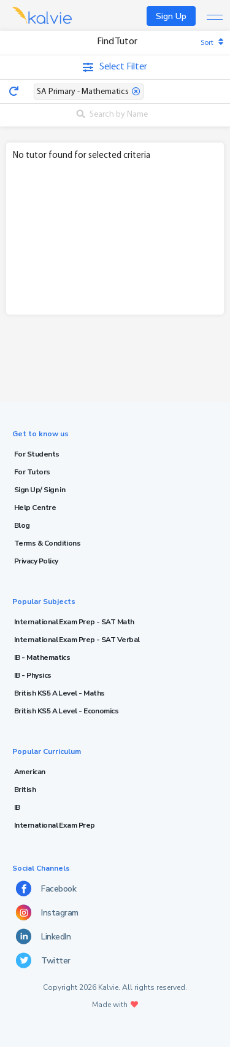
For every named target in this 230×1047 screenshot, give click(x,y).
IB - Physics (33, 675)
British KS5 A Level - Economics (66, 711)
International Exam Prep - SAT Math (74, 622)
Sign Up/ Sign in (39, 490)
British (25, 789)
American (29, 772)
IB (17, 807)
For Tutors (32, 472)
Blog (22, 525)
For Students (36, 454)
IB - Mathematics (42, 657)
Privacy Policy (36, 561)
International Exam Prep (54, 825)
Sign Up (171, 16)
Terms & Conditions (47, 543)
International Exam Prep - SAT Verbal (77, 640)
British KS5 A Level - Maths (59, 693)
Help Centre (35, 507)
